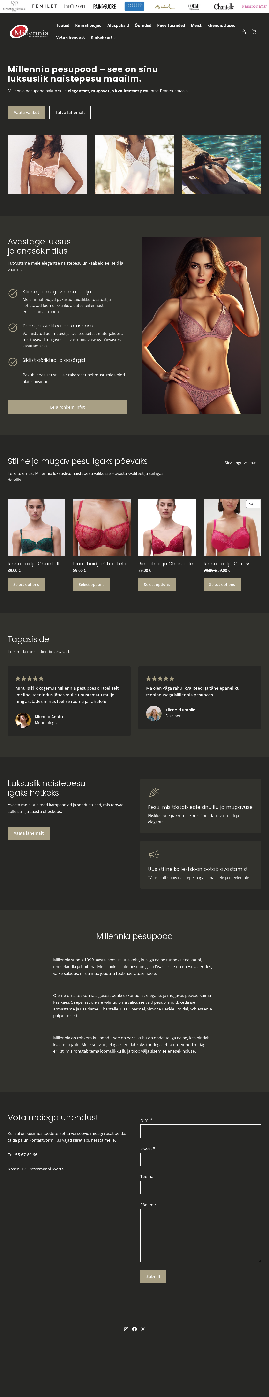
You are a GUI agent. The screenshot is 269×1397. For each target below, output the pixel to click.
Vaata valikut (26, 112)
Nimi (146, 1120)
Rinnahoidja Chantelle (35, 564)
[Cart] (254, 31)
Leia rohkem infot (67, 407)
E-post (147, 1148)
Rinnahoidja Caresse (229, 564)
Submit (153, 1276)
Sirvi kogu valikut (240, 462)
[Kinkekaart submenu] (114, 37)
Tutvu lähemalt (70, 112)
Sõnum (148, 1204)
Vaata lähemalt (29, 833)
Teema (146, 1176)
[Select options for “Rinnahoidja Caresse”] (222, 584)
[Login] (244, 31)
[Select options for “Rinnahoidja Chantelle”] (26, 584)
